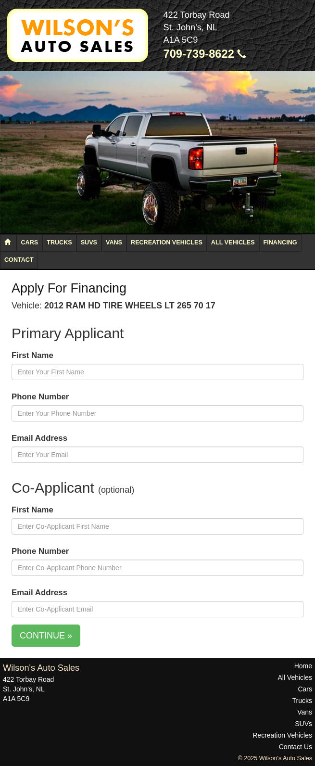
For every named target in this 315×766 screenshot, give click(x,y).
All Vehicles (233, 242)
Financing (280, 242)
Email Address (39, 438)
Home (303, 666)
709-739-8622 (205, 54)
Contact (19, 259)
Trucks (59, 242)
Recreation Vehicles (166, 242)
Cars (29, 242)
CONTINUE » (46, 635)
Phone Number (40, 396)
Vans (114, 242)
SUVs (89, 242)
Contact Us (295, 747)
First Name (32, 355)
